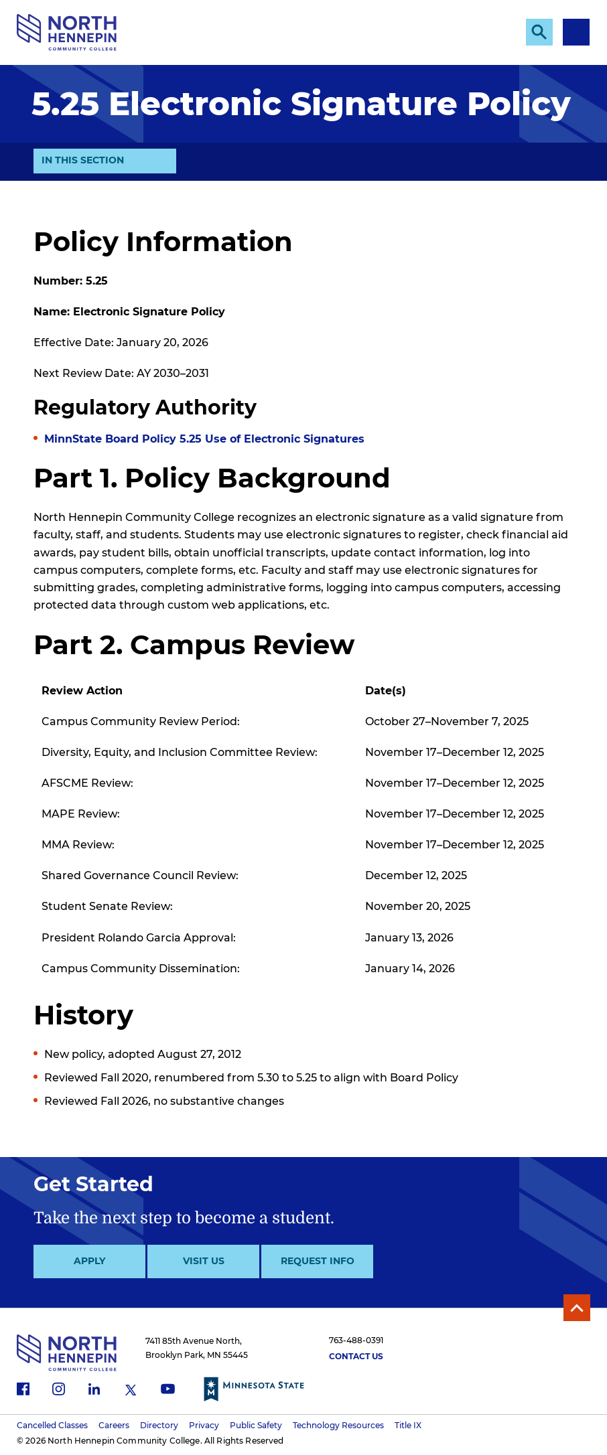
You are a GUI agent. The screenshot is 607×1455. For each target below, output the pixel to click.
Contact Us (356, 1356)
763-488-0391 (356, 1340)
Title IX (408, 1425)
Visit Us (203, 1261)
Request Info (317, 1261)
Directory (159, 1425)
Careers (113, 1425)
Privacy (204, 1425)
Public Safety (256, 1425)
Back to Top (576, 1307)
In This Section (83, 163)
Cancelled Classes (52, 1425)
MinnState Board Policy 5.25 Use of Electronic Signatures (204, 439)
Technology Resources (338, 1425)
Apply (89, 1261)
